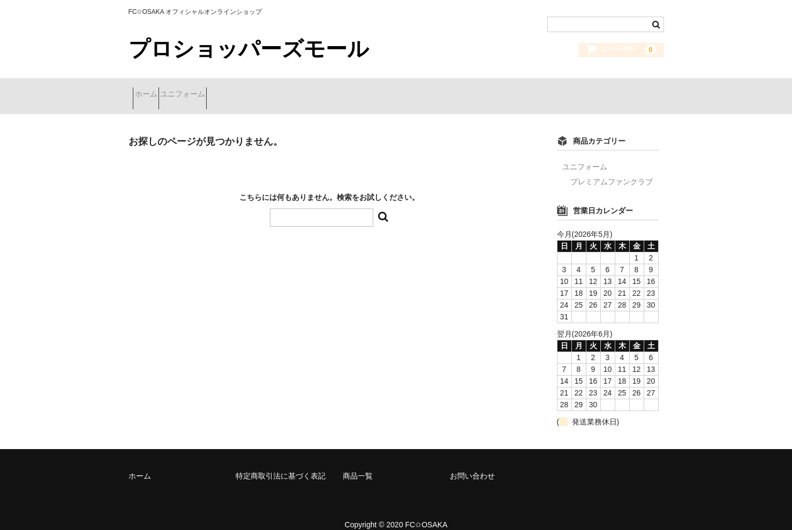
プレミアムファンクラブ (611, 168)
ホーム (150, 89)
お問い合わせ (472, 462)
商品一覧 (358, 462)
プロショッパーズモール (249, 49)
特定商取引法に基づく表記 (281, 462)
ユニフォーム (206, 89)
